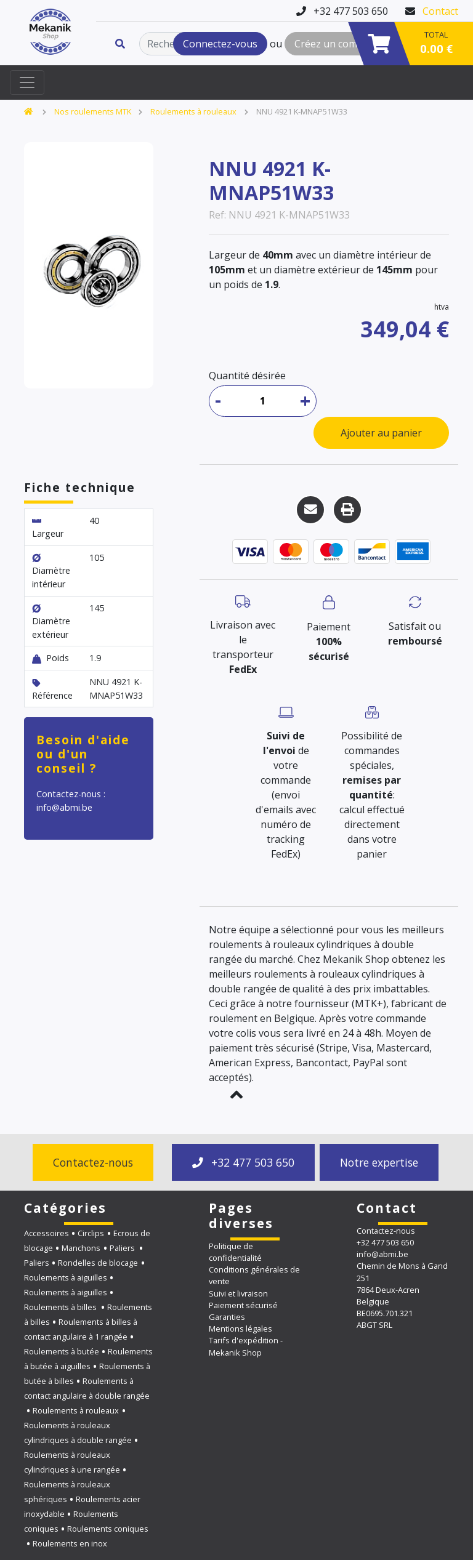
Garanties (227, 1316)
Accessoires (46, 1233)
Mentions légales (240, 1328)
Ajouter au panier (381, 433)
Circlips (91, 1233)
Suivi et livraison (238, 1293)
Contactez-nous (93, 1162)
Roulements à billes (61, 1307)
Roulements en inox (70, 1543)
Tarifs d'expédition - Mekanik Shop (246, 1346)
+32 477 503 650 (243, 1162)
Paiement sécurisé (243, 1305)
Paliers (123, 1247)
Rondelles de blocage (98, 1262)
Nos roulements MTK (92, 111)
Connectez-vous (220, 43)
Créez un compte (333, 43)
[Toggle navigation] (27, 82)
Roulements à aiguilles (65, 1277)
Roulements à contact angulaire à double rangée (87, 1388)
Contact (440, 11)
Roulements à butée (61, 1351)
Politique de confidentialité (235, 1251)
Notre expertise (379, 1162)
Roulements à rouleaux (193, 111)
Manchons (81, 1247)
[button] (236, 1094)
